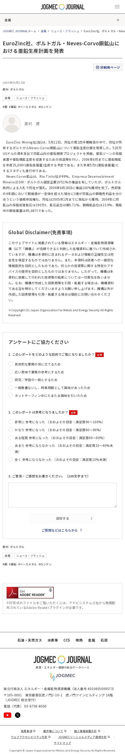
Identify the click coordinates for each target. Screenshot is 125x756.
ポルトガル (17, 89)
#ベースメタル (27, 107)
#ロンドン (45, 107)
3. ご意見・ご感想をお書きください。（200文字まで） (49, 476)
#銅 (5, 107)
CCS (66, 640)
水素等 (53, 640)
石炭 (104, 640)
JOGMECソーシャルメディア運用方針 (84, 737)
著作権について (55, 731)
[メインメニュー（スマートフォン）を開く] (117, 7)
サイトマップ (62, 743)
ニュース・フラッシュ (65, 31)
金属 (8, 20)
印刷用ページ (107, 67)
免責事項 (28, 731)
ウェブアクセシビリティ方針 (31, 737)
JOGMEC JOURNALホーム (19, 31)
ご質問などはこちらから (60, 530)
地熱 (79, 640)
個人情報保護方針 (87, 731)
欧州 (5, 89)
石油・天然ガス (29, 640)
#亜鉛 (13, 107)
